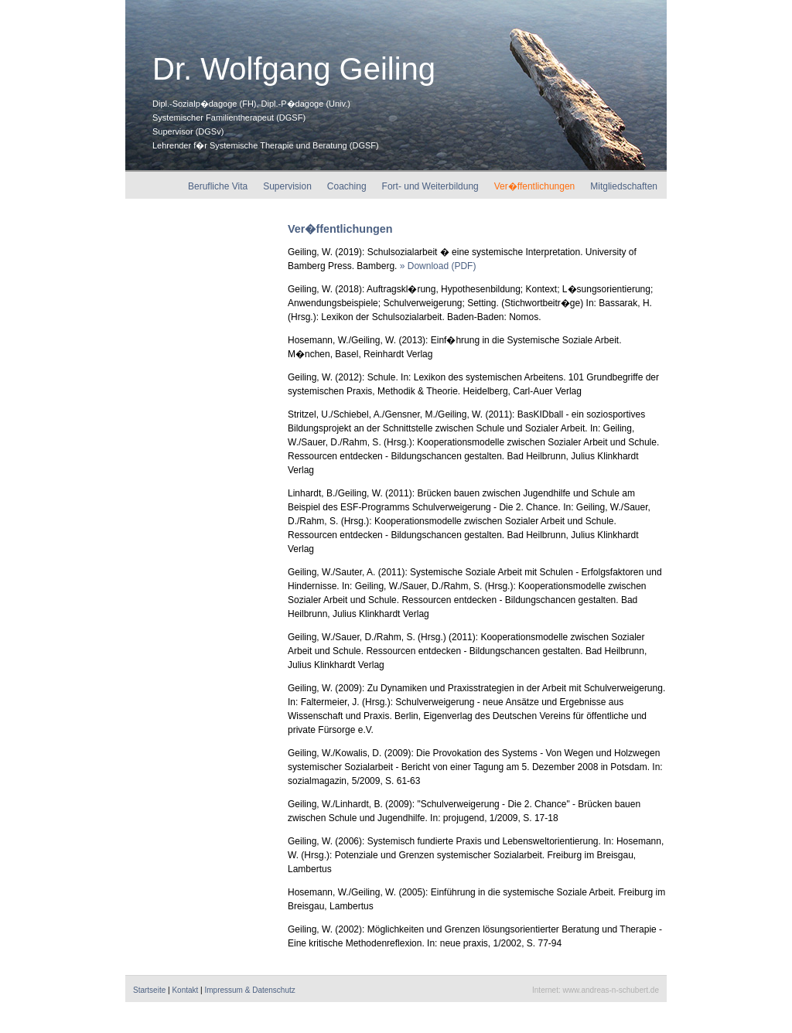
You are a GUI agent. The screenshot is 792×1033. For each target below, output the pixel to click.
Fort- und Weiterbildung (430, 186)
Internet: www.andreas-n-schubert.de (595, 990)
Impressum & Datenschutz (249, 990)
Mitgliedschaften (623, 186)
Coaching (347, 186)
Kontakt (185, 990)
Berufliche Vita (218, 186)
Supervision (287, 186)
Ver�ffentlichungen (534, 186)
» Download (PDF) (438, 266)
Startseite (149, 990)
